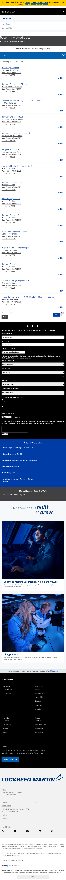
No (3, 408)
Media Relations (40, 724)
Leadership (39, 697)
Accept (27, 4)
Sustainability (39, 705)
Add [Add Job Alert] (61, 377)
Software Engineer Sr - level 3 (12, 454)
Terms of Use (6, 805)
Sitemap (4, 818)
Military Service (9, 381)
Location (6, 369)
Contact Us (38, 720)
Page (3, 313)
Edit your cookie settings (39, 4)
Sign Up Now (8, 759)
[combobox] (33, 372)
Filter (4, 55)
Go (4, 316)
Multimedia (39, 728)
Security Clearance (10, 389)
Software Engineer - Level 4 (11, 466)
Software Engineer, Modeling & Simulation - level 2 (19, 448)
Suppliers (5, 732)
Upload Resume (8, 414)
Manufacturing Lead (8, 473)
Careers (37, 689)
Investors (8, 728)
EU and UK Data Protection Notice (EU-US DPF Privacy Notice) (15, 810)
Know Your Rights (6, 860)
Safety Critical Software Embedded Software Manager (20, 460)
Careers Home (6, 18)
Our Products (6, 693)
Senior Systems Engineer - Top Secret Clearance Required (18, 480)
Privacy (4, 802)
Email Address (8, 349)
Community (39, 693)
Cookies (4, 815)
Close (33, 877)
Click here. (54, 671)
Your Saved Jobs (7, 28)
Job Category (8, 361)
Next (56, 315)
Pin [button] (61, 78)
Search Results (6, 24)
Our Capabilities (7, 689)
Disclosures (39, 732)
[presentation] (15, 429)
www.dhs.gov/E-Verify (11, 866)
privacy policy (56, 421)
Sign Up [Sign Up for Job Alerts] (5, 434)
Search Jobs (9, 11)
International (6, 724)
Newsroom (38, 701)
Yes (3, 402)
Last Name (6, 341)
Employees (5, 720)
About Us (38, 709)
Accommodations (17, 860)
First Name (7, 334)
